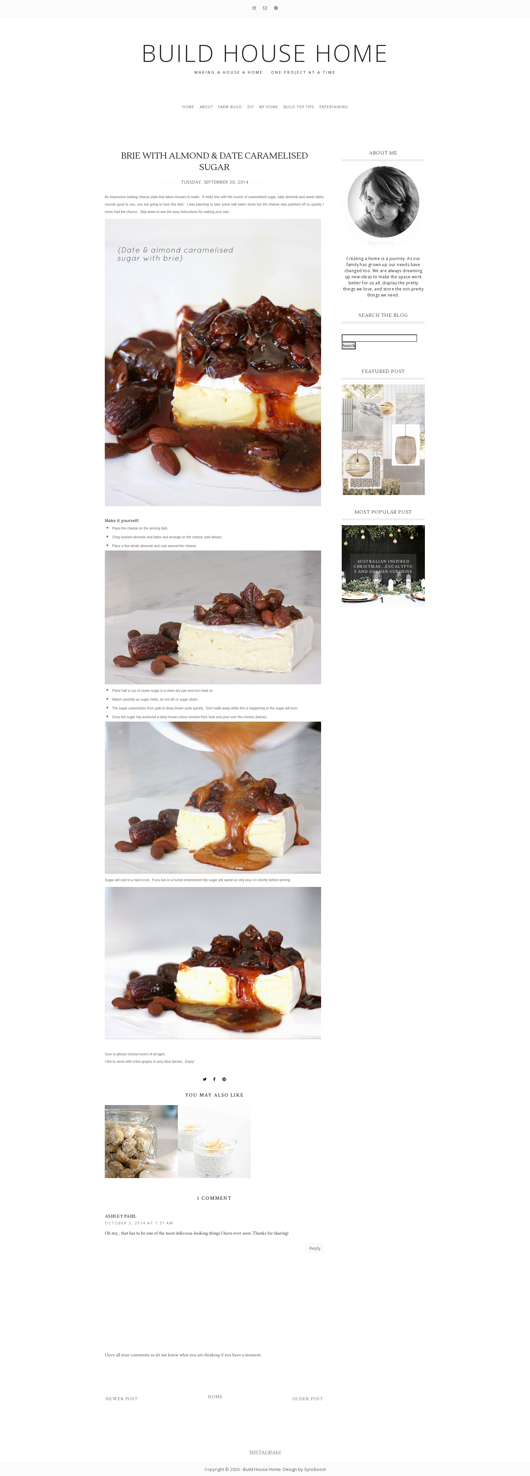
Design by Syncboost (304, 1469)
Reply (315, 1248)
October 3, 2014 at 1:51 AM (139, 1222)
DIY (250, 106)
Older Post (307, 1399)
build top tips (299, 106)
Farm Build (230, 106)
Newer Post (121, 1399)
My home (268, 106)
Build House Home (262, 1469)
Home (188, 106)
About (206, 106)
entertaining (333, 106)
